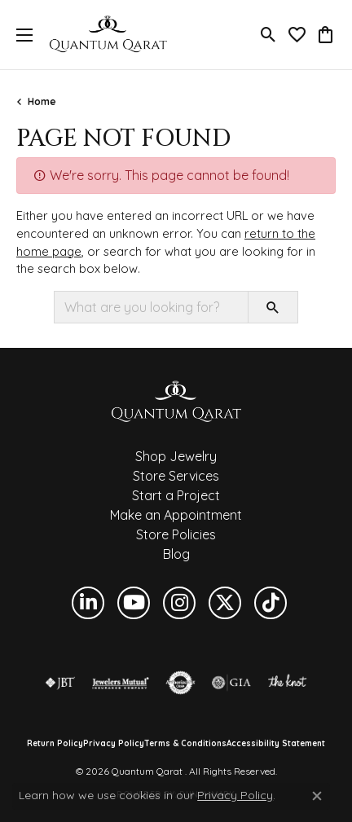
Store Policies (176, 534)
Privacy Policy (113, 744)
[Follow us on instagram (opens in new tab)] (179, 603)
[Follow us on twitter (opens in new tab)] (225, 603)
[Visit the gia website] (231, 682)
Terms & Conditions (185, 744)
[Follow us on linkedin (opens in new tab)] (88, 603)
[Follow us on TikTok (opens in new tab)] (270, 603)
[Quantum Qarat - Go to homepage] (176, 401)
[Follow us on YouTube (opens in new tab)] (133, 603)
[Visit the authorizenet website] (180, 682)
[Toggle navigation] (20, 34)
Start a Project (176, 495)
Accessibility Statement (276, 744)
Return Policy (55, 744)
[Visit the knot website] (287, 682)
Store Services (176, 476)
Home (42, 101)
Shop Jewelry (176, 456)
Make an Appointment (176, 515)
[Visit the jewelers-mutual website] (120, 682)
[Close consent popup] (317, 796)
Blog (176, 554)
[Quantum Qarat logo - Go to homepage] (108, 34)
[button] (268, 35)
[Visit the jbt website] (60, 682)
